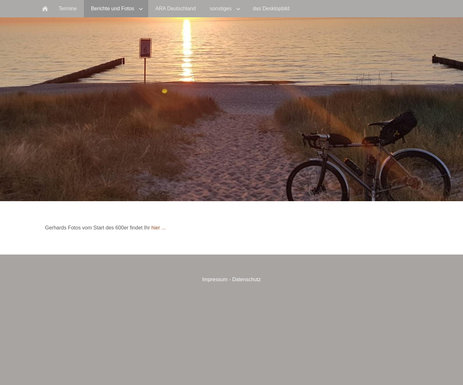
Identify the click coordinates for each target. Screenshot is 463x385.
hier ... (158, 227)
